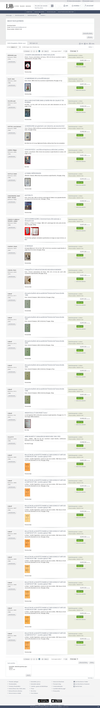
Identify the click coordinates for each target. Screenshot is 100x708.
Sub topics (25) (34, 43)
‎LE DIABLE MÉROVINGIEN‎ (33, 173)
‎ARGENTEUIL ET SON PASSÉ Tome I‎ (36, 413)
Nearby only (35, 47)
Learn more (65, 706)
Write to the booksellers (74, 1)
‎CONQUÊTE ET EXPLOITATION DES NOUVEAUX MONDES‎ (43, 270)
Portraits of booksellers (14, 686)
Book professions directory (66, 12)
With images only (27, 47)
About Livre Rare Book (58, 681)
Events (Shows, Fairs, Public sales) (16, 688)
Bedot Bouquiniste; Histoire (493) (17, 43)
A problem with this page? (58, 688)
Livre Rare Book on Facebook (81, 684)
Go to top (91, 678)
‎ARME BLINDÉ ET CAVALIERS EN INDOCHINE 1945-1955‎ (42, 436)
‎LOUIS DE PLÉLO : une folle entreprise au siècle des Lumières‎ (44, 150)
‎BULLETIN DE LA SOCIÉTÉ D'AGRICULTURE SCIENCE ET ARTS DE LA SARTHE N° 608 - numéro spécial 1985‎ (45, 608)
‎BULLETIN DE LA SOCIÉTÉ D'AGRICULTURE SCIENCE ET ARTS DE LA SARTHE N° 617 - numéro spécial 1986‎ (45, 634)
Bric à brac (33, 691)
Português (47, 705)
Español (62, 705)
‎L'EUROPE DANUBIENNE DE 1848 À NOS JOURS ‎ (40, 55)
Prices (32, 688)
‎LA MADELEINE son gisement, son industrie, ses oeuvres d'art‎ (45, 126)
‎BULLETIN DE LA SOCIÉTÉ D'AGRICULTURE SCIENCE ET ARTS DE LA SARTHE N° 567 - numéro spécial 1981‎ (45, 506)
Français (42, 705)
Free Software (34, 693)
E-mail (91, 43)
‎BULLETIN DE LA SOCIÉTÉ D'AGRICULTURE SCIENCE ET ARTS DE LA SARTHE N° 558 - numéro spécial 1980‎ (45, 481)
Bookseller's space (88, 1)
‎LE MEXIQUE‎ (29, 246)
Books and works (39, 12)
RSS (86, 43)
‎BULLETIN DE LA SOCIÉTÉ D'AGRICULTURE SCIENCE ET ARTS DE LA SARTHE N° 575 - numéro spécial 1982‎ (45, 532)
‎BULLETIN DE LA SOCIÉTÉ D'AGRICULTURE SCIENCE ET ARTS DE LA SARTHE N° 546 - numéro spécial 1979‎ (45, 455)
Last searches (11, 663)
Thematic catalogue (12, 681)
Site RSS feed (77, 686)
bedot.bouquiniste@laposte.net (18, 27)
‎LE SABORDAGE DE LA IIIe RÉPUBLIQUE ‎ (37, 78)
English (37, 705)
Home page (29, 12)
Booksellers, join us (34, 681)
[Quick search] (43, 6)
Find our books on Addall (14, 693)
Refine (91, 47)
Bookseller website (34, 684)
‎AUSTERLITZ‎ (29, 195)
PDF (81, 43)
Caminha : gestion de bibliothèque (39, 686)
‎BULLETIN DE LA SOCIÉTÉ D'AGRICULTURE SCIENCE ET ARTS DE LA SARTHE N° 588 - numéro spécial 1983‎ (45, 557)
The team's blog (56, 684)
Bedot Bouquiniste (19, 15)
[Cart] (65, 6)
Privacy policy (55, 691)
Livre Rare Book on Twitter (80, 681)
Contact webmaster (57, 686)
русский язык (55, 705)
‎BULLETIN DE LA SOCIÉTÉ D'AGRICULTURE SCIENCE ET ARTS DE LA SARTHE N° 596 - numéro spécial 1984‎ (45, 583)
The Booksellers (51, 12)
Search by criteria (39, 8)
